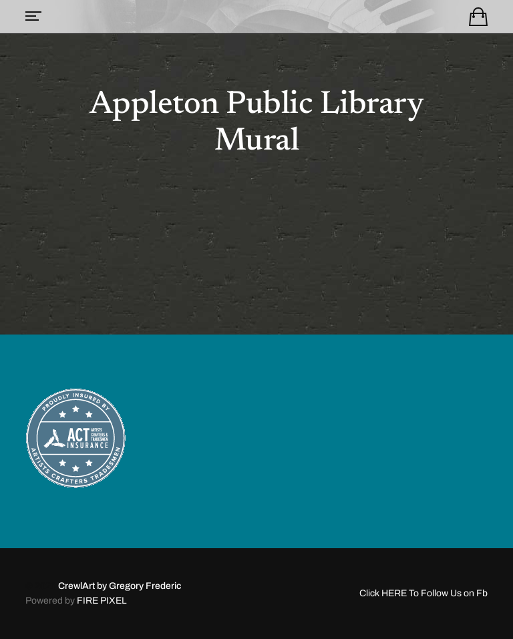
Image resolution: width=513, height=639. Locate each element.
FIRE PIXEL (102, 601)
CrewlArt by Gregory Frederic (119, 586)
